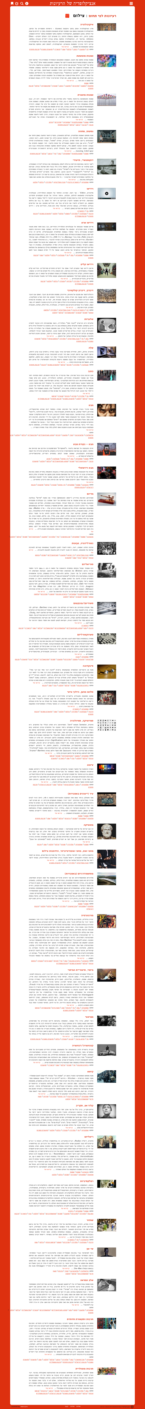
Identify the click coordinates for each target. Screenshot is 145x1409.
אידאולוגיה (89, 435)
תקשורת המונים (47, 49)
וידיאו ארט (86, 222)
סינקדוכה (87, 666)
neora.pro (24, 1407)
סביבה (84, 125)
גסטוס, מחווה (84, 131)
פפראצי (88, 1017)
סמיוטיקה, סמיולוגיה (79, 720)
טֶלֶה (90, 347)
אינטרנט (85, 484)
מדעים (69, 364)
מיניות (67, 396)
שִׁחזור (89, 1220)
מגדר (71, 435)
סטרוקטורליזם (81, 461)
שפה (63, 49)
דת (88, 49)
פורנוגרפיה (86, 915)
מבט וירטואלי (84, 467)
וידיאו (89, 188)
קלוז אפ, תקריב (82, 1105)
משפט (67, 213)
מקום (75, 1310)
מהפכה (83, 86)
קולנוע (35, 182)
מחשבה (82, 49)
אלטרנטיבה (79, 435)
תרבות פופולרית (80, 216)
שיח (79, 557)
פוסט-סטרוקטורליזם (46, 435)
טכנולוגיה (83, 213)
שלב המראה (85, 1280)
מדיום (89, 494)
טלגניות (88, 319)
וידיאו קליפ (85, 264)
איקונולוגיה (85, 24)
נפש (85, 628)
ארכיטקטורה (65, 536)
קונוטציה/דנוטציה (81, 1045)
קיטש (89, 1071)
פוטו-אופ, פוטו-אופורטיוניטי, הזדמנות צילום (63, 851)
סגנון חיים (48, 961)
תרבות (43, 364)
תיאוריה (57, 49)
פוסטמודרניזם (60, 628)
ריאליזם (88, 1136)
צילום (69, 49)
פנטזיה (54, 86)
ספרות (85, 312)
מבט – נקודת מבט (81, 444)
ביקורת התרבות (61, 594)
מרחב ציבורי (79, 1039)
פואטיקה (87, 825)
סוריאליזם (86, 564)
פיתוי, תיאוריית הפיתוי (78, 970)
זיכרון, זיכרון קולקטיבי (77, 290)
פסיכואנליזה (45, 86)
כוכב (90, 371)
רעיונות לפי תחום (98, 15)
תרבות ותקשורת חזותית (77, 1319)
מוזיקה (69, 281)
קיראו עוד (65, 46)
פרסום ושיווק (53, 338)
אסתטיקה (66, 122)
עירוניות (68, 818)
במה (59, 153)
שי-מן (89, 1248)
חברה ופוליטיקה (59, 182)
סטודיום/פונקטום (81, 603)
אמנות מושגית (84, 95)
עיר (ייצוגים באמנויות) (78, 793)
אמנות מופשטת (83, 56)
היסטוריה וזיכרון (73, 182)
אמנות (86, 122)
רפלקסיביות (85, 1181)
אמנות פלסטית (88, 84)
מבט (90, 405)
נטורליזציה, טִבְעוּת (80, 543)
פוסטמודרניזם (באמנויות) (76, 873)
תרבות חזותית (34, 49)
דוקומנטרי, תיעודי (81, 160)
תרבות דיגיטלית (45, 784)
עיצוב (75, 49)
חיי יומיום (65, 458)
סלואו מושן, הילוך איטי (77, 692)
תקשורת (35, 461)
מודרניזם (75, 86)
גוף (55, 153)
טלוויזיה (48, 182)
